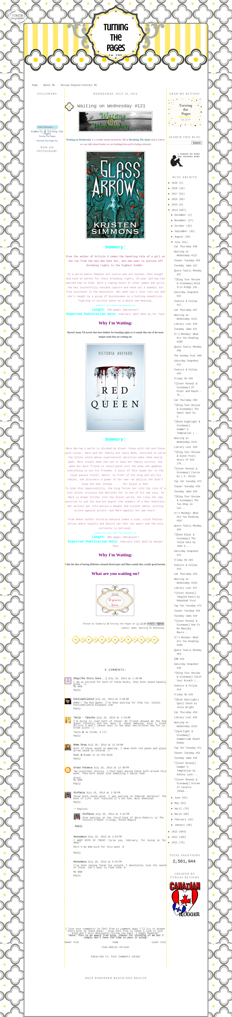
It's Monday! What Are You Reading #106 (186, 641)
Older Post (159, 942)
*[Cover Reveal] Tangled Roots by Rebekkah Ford (187, 597)
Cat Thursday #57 (185, 310)
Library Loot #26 (185, 718)
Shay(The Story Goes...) (90, 679)
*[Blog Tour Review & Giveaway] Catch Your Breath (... (187, 677)
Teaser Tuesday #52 (187, 753)
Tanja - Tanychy (84, 718)
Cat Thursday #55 (185, 574)
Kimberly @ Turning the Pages (47, 133)
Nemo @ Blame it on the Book (93, 755)
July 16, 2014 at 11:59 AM (105, 745)
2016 (175, 199)
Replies (82, 809)
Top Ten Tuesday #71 (188, 748)
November (181, 221)
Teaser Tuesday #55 (187, 261)
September (182, 231)
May (177, 803)
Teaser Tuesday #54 (187, 487)
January (180, 825)
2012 (175, 837)
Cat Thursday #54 (185, 712)
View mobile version (115, 947)
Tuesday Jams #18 (185, 758)
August (180, 237)
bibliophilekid (83, 699)
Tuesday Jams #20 (185, 492)
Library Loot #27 (185, 588)
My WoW (77, 687)
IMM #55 (179, 659)
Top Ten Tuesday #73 (188, 481)
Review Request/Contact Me (79, 85)
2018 (175, 188)
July (178, 242)
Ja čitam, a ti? (96, 732)
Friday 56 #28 (183, 695)
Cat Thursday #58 (185, 247)
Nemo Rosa (79, 745)
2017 (175, 194)
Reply (77, 690)
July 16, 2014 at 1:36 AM (125, 679)
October (180, 226)
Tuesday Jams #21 (185, 329)
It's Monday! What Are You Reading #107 (186, 517)
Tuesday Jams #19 (185, 616)
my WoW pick (92, 847)
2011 (175, 843)
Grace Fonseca (82, 768)
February (181, 820)
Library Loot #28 (185, 447)
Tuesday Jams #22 (185, 266)
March (179, 814)
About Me (49, 85)
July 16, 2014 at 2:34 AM (113, 718)
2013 (175, 832)
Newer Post (72, 942)
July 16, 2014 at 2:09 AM (112, 699)
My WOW (77, 780)
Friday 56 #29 (183, 560)
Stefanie (79, 793)
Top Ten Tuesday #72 (188, 606)
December (181, 215)
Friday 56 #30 (183, 379)
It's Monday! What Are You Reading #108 (186, 338)
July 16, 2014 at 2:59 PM (103, 793)
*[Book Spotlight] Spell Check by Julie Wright (186, 704)
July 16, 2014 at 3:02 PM (105, 837)
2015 (175, 205)
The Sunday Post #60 (188, 356)
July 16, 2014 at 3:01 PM (112, 814)
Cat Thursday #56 (185, 400)
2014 (175, 210)
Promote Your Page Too (47, 141)
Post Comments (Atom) (125, 957)
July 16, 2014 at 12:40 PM (111, 768)
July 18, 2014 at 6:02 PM (105, 862)
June (178, 798)
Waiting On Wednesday (151, 628)
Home (35, 85)
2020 (175, 183)
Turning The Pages (115, 37)
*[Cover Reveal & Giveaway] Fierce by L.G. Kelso (187, 473)
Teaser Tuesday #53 (187, 611)
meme (133, 628)
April (179, 809)
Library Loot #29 (185, 324)
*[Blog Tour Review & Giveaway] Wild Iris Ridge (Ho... (187, 283)
